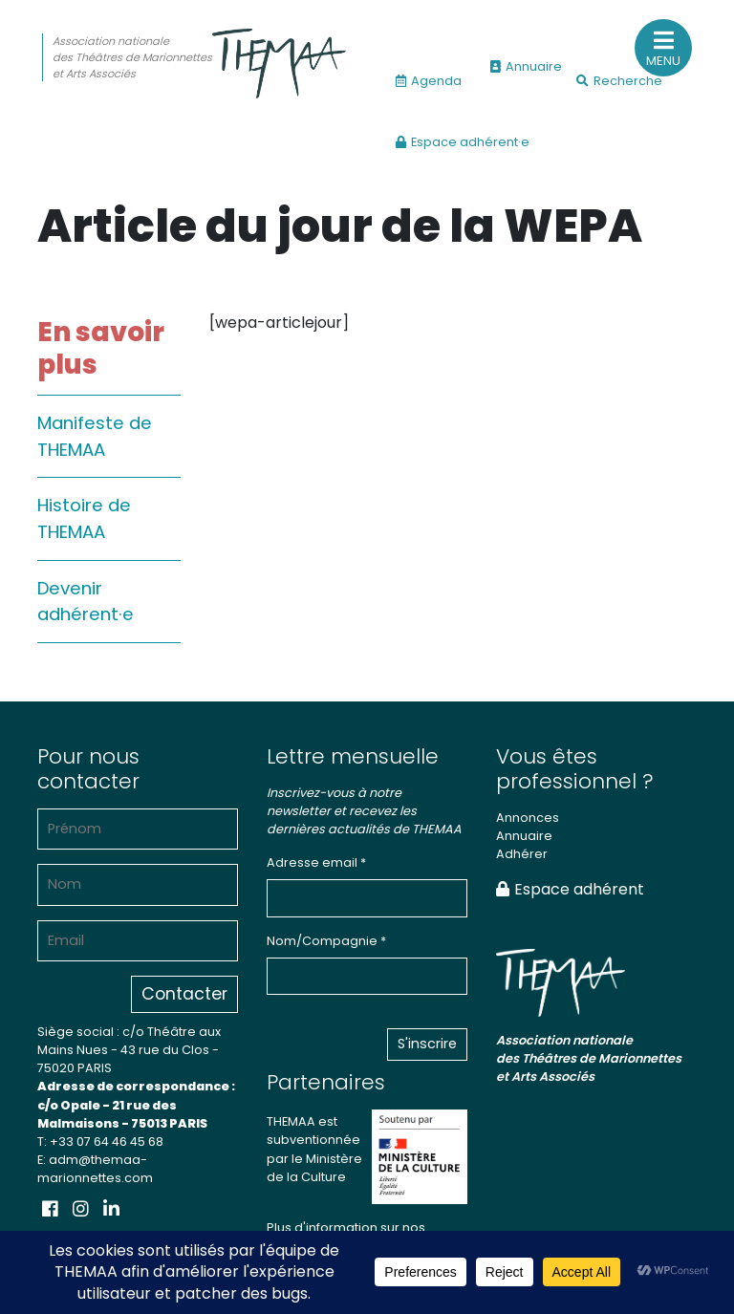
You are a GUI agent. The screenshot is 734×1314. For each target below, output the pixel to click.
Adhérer (522, 854)
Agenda (429, 81)
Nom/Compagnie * (326, 941)
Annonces (527, 817)
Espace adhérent (570, 889)
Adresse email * (316, 862)
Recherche (619, 81)
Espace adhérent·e (462, 142)
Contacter (184, 993)
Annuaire (526, 66)
